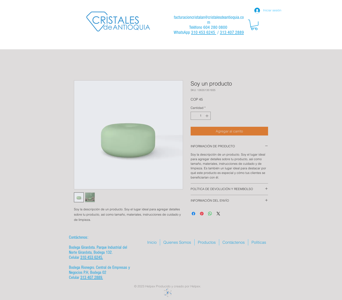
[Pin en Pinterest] (201, 213)
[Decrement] (194, 116)
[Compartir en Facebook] (193, 213)
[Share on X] (218, 213)
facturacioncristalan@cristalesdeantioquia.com (209, 20)
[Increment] (207, 116)
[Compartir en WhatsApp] (210, 213)
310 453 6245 (203, 32)
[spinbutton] (201, 116)
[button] (254, 25)
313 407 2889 (232, 32)
